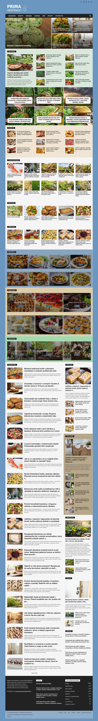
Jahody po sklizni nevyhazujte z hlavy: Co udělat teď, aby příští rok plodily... (48, 175)
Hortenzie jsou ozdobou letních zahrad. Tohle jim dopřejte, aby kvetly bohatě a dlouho (83, 193)
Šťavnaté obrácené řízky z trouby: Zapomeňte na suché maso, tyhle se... (53, 133)
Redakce (60, 712)
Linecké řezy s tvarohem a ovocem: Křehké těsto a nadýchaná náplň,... (81, 427)
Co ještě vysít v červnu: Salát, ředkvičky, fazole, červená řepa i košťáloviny (66, 175)
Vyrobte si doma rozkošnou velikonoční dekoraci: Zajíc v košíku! (82, 476)
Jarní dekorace (69, 701)
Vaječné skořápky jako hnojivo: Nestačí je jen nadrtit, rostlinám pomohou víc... (54, 65)
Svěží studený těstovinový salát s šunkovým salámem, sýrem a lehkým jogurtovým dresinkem (42, 630)
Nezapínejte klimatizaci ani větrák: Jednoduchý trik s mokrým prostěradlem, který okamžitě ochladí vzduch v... (43, 536)
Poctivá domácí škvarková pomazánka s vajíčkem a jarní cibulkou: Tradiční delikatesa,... (24, 133)
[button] (90, 16)
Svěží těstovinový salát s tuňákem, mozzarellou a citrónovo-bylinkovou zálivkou (61, 46)
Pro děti (50, 16)
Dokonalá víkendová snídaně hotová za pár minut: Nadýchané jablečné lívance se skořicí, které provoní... (42, 552)
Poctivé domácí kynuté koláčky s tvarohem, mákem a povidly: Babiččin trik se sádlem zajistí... (41, 583)
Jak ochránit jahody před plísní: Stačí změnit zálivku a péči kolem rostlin (48, 193)
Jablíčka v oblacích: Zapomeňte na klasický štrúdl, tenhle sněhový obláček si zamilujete (65, 242)
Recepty (20, 16)
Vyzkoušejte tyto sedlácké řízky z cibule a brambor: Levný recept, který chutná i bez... (77, 641)
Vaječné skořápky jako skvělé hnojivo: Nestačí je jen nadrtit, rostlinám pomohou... (18, 75)
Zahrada (37, 16)
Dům (44, 16)
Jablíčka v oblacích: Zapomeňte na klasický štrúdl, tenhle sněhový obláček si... (78, 388)
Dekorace (29, 16)
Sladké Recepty (69, 686)
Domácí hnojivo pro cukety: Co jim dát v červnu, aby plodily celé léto (14, 193)
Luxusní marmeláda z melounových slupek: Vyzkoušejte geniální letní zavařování (30, 242)
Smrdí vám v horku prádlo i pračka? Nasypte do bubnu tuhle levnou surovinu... (82, 46)
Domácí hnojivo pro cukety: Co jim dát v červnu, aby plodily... (77, 540)
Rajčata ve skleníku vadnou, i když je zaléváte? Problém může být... (82, 56)
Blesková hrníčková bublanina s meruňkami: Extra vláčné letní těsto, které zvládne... (83, 133)
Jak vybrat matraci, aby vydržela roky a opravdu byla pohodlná (82, 622)
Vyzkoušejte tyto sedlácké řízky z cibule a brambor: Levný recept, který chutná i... (49, 218)
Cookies (78, 712)
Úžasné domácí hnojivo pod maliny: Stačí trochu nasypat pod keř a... (82, 561)
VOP (69, 712)
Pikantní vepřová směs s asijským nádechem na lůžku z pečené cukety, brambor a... (62, 30)
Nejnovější (12, 16)
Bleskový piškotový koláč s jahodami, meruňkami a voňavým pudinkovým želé (14, 242)
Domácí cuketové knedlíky (19, 45)
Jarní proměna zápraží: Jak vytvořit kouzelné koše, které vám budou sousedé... (82, 492)
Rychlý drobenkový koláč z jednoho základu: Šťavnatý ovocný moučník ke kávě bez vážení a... (42, 476)
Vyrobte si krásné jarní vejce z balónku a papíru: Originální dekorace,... (76, 460)
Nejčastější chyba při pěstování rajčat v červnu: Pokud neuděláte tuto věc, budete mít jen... (42, 599)
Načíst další (34, 673)
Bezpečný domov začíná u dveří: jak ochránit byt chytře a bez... (77, 601)
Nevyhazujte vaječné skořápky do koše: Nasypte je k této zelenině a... (53, 56)
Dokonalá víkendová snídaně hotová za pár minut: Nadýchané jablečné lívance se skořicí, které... (83, 242)
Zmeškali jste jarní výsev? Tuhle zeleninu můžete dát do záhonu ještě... (54, 81)
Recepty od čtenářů (70, 691)
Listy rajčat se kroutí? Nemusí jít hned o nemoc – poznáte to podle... (65, 193)
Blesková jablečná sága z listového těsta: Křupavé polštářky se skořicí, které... (82, 411)
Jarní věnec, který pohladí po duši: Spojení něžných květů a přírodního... (82, 484)
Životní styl (59, 16)
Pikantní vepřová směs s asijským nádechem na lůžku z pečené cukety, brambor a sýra (75, 661)
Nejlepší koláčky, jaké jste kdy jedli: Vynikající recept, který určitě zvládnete (82, 403)
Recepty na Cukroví (70, 704)
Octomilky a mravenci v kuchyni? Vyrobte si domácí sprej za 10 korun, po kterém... (77, 635)
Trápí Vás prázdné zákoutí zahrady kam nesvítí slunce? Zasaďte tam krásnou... (82, 73)
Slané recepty (68, 688)
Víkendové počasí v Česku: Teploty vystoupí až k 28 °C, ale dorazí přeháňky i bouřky (78, 100)
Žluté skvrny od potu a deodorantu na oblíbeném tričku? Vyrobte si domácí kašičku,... (82, 30)
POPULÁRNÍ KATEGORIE (73, 680)
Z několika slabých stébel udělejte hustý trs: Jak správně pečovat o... (53, 73)
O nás (65, 712)
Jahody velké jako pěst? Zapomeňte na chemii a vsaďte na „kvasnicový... (82, 569)
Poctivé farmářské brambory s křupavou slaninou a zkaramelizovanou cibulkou (83, 218)
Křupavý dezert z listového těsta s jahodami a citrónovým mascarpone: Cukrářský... (53, 141)
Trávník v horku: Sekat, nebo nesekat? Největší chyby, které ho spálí (31, 193)
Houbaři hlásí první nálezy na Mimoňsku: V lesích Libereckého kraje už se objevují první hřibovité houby (78, 119)
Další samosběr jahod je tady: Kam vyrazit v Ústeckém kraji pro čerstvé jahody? (49, 119)
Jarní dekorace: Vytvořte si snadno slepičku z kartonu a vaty (82, 509)
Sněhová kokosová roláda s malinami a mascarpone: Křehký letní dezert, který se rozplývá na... (41, 661)
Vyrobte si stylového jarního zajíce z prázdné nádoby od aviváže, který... (82, 500)
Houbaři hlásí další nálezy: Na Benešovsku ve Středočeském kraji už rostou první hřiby (19, 100)
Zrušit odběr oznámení (86, 712)
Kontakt (73, 712)
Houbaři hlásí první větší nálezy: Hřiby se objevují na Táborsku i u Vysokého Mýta (48, 100)
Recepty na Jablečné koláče (72, 696)
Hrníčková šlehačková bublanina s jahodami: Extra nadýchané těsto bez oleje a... (82, 141)
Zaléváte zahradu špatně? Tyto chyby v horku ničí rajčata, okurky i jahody (83, 175)
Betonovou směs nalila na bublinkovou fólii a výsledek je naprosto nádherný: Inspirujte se (31, 176)
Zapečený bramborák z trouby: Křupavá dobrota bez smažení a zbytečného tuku (66, 218)
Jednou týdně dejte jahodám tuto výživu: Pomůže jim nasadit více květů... (83, 81)
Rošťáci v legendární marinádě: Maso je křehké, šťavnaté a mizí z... (83, 149)
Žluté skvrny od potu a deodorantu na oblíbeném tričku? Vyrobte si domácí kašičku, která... (76, 654)
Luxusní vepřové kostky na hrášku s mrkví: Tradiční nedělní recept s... (52, 149)
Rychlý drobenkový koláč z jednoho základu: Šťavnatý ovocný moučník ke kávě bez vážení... (48, 242)
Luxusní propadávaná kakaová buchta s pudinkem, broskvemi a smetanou (24, 141)
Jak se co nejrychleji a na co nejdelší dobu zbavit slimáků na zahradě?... (14, 175)
